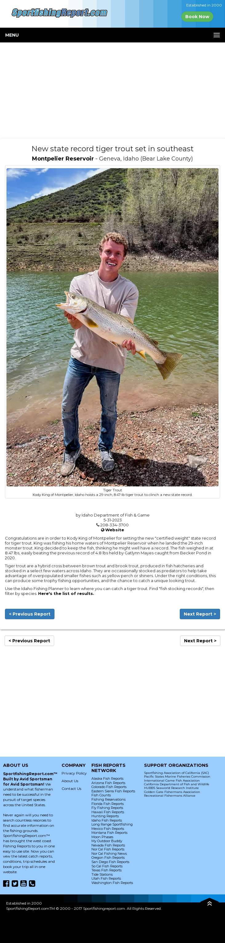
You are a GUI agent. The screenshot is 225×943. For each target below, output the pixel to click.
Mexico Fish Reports (107, 828)
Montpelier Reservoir (63, 158)
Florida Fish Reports (107, 804)
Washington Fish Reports (112, 883)
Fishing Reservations (108, 799)
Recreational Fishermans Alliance (169, 796)
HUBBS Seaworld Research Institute (171, 788)
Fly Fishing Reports (107, 808)
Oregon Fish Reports (108, 857)
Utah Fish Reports (106, 878)
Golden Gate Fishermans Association (172, 792)
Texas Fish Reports (106, 870)
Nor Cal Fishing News (109, 853)
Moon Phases (102, 837)
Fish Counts (101, 795)
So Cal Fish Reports (107, 866)
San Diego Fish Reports (110, 862)
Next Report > (200, 614)
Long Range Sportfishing (112, 824)
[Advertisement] (112, 90)
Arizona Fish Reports (108, 783)
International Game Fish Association (172, 781)
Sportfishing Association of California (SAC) (176, 773)
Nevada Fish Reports (108, 845)
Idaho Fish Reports (106, 820)
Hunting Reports (105, 816)
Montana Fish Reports (109, 832)
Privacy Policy (74, 773)
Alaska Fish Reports (107, 778)
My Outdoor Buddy (106, 841)
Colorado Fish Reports (109, 787)
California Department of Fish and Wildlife (176, 784)
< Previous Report (29, 614)
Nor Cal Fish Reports (107, 849)
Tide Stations (102, 874)
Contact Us (71, 788)
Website (114, 529)
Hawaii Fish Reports (107, 812)
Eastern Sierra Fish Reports (113, 791)
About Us (70, 781)
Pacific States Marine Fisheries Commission (177, 777)
